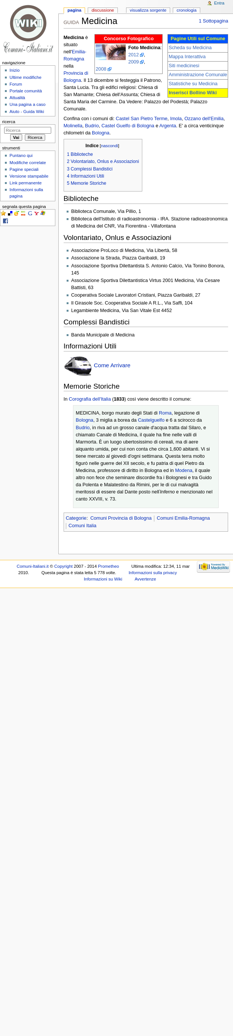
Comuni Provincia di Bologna (121, 518)
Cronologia (186, 10)
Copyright (63, 566)
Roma (165, 413)
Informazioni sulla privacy (153, 572)
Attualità (17, 97)
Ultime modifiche (25, 77)
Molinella (73, 125)
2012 (133, 54)
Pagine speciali (23, 169)
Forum (15, 84)
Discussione (102, 10)
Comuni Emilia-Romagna (183, 518)
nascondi (109, 145)
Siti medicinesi (184, 65)
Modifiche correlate (27, 162)
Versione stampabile (28, 176)
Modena (183, 470)
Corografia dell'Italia (90, 399)
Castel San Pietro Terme (142, 118)
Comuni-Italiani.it (33, 566)
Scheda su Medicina (190, 47)
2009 (133, 62)
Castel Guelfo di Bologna (128, 125)
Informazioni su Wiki (103, 579)
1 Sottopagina (213, 21)
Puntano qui (20, 155)
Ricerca (8, 121)
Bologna (101, 133)
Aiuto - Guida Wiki (26, 111)
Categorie (76, 518)
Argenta (167, 125)
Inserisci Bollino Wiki (193, 92)
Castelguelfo (151, 420)
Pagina (74, 10)
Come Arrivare (112, 365)
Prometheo (108, 566)
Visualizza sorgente (148, 10)
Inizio (14, 70)
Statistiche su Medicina (193, 83)
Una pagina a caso (27, 104)
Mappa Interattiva (187, 56)
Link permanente (25, 183)
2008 (101, 69)
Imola (176, 118)
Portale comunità (25, 91)
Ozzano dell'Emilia (204, 118)
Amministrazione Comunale (198, 74)
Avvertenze (145, 579)
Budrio (92, 125)
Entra (219, 3)
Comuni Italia (82, 525)
